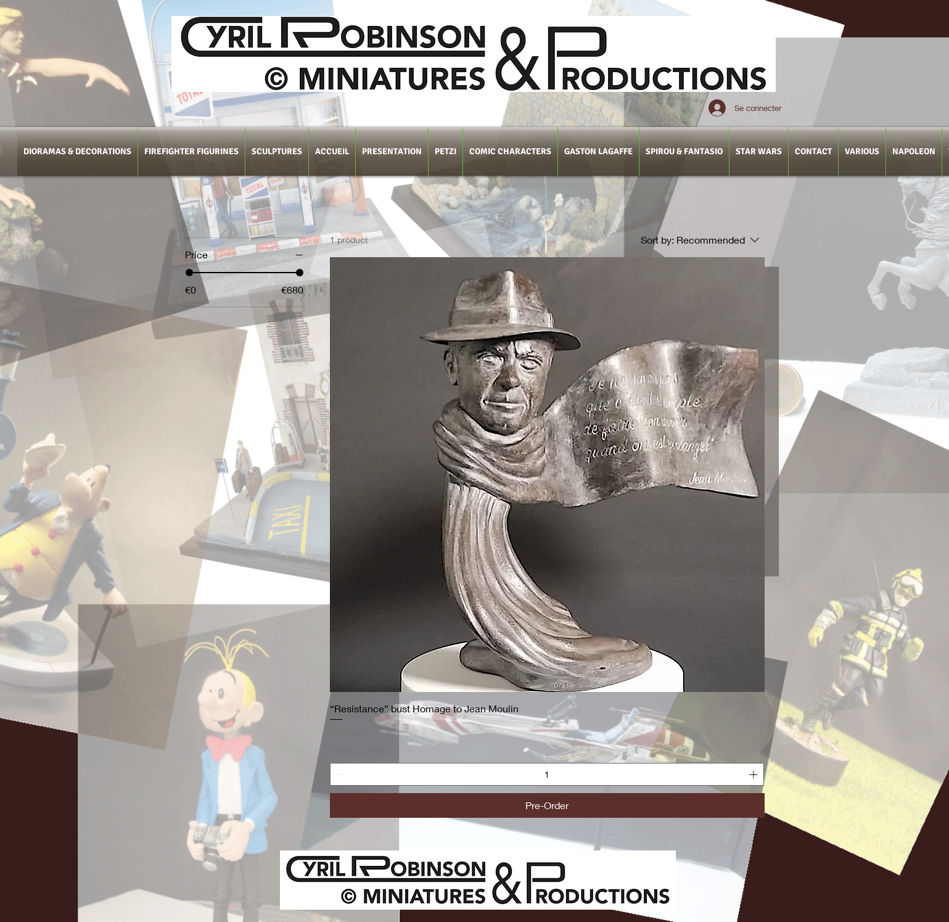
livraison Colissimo (361, 749)
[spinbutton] (547, 774)
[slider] (189, 272)
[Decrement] (339, 774)
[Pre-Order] (547, 805)
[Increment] (754, 774)
